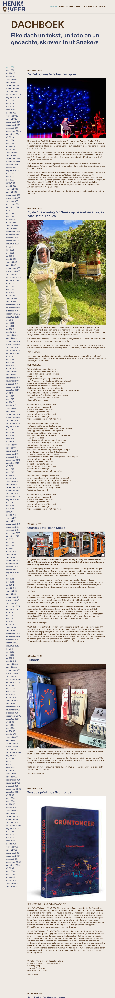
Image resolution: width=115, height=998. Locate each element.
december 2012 (13, 560)
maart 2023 (11, 186)
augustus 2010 (12, 646)
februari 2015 (12, 481)
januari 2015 (11, 484)
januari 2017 (11, 411)
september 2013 (13, 533)
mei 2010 (10, 655)
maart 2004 (11, 880)
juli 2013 (9, 539)
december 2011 (12, 597)
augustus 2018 (12, 353)
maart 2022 (11, 222)
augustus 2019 (12, 317)
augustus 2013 (12, 536)
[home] (14, 6)
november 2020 (13, 271)
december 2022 (13, 195)
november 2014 (13, 490)
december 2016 (13, 414)
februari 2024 (12, 152)
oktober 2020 (12, 274)
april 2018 (10, 365)
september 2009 (13, 679)
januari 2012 (11, 594)
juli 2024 (10, 137)
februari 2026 (12, 79)
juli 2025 (10, 100)
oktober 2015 (12, 457)
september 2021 (13, 241)
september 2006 (13, 789)
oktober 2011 (11, 603)
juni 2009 (10, 688)
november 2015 (13, 454)
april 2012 (10, 585)
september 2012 (13, 570)
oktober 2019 (12, 311)
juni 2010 (10, 652)
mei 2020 (10, 289)
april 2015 (10, 475)
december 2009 (13, 670)
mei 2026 (10, 70)
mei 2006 (10, 801)
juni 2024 (10, 140)
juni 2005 (10, 835)
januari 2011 (11, 630)
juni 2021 (10, 250)
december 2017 (13, 378)
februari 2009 (12, 701)
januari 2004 (11, 886)
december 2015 (13, 451)
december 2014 (13, 487)
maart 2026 (11, 76)
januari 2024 (11, 155)
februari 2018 (12, 372)
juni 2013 (10, 542)
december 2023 (13, 158)
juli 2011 (9, 612)
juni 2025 (10, 104)
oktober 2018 (12, 347)
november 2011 (12, 600)
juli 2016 (9, 429)
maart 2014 (11, 515)
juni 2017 (10, 396)
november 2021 (13, 235)
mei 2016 (10, 436)
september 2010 (13, 643)
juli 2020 (10, 283)
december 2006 (13, 780)
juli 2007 (10, 758)
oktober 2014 (12, 493)
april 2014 (10, 512)
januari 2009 (11, 704)
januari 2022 (11, 228)
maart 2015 (11, 478)
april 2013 (10, 548)
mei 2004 (10, 874)
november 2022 (13, 198)
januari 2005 (11, 850)
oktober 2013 (12, 530)
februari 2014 (12, 518)
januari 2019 (11, 338)
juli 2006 (10, 795)
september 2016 (13, 423)
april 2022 (10, 219)
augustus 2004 (13, 865)
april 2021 (10, 256)
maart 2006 (11, 807)
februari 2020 (12, 298)
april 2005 (10, 841)
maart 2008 (11, 734)
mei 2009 (10, 691)
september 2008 (13, 716)
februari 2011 (11, 627)
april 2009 (10, 694)
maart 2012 (11, 588)
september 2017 (13, 387)
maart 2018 (11, 369)
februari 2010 (12, 664)
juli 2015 (9, 466)
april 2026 (10, 73)
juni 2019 (10, 323)
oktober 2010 (12, 640)
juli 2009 (10, 685)
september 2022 (13, 204)
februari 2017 (12, 408)
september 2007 (13, 752)
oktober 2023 (12, 164)
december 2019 (13, 305)
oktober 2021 (12, 238)
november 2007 (13, 746)
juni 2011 (9, 615)
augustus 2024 (12, 134)
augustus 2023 (12, 171)
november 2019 (13, 308)
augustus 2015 (12, 463)
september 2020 (13, 277)
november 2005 (13, 819)
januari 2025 (11, 119)
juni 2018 (10, 359)
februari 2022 (12, 225)
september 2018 (13, 350)
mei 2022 (10, 216)
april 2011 (10, 621)
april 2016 (10, 439)
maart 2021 (11, 259)
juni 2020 (10, 286)
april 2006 (10, 804)
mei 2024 (10, 143)
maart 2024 (11, 149)
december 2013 (13, 524)
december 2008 (13, 707)
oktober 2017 (12, 384)
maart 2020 (11, 295)
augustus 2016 (12, 426)
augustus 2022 (12, 207)
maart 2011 (10, 624)
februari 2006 (12, 810)
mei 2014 (10, 509)
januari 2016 (11, 448)
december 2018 (13, 341)
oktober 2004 (12, 859)
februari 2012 (12, 591)
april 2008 (10, 731)
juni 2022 (10, 213)
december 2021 (13, 231)
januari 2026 (11, 82)
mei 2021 (10, 253)
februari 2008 (12, 737)
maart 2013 (11, 551)
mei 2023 (10, 180)
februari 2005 (12, 847)
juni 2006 (10, 798)
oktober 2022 (12, 201)
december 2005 (13, 816)
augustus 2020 (13, 280)
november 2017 (13, 381)
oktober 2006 (12, 786)
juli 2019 (9, 320)
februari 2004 (12, 883)
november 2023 (13, 161)
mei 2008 (10, 728)
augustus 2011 (12, 609)
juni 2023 (10, 177)
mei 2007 (10, 764)
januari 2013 (11, 557)
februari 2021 (12, 262)
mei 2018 (10, 362)
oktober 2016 (12, 420)
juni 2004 (10, 871)
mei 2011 (9, 618)
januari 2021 (11, 265)
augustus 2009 (13, 682)
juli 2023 (10, 174)
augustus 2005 (13, 828)
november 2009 (13, 673)
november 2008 (13, 710)
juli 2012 (9, 576)
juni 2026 (10, 67)
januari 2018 (11, 375)
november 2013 (13, 527)
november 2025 (13, 88)
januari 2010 (11, 667)
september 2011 (13, 606)
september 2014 (13, 496)
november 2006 (13, 783)
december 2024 (13, 122)
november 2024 (13, 125)
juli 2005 (10, 831)
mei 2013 (10, 545)
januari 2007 (11, 777)
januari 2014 (11, 521)
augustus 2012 (12, 573)
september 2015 (13, 460)
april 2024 (10, 146)
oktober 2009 (12, 676)
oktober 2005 (12, 822)
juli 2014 (9, 503)
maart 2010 (11, 661)
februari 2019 (12, 335)
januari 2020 (11, 302)
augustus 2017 (12, 390)
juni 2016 (10, 432)
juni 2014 (10, 506)
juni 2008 (10, 725)
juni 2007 (10, 761)
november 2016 (13, 417)
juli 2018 (9, 356)
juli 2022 (10, 210)
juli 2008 (10, 722)
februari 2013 (12, 554)
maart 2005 (11, 844)
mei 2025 (10, 107)
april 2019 (10, 329)
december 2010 (13, 634)
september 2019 (13, 314)
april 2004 (10, 877)
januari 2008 (11, 740)
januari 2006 (11, 813)
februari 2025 (12, 116)
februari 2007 (12, 774)
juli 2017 (9, 393)
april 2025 (10, 110)
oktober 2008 (12, 713)
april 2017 (10, 402)
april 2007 (10, 768)
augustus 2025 (12, 97)
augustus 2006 (13, 792)
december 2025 (13, 85)
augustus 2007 (13, 755)
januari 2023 (11, 192)
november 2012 (13, 563)
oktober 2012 (12, 566)
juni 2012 (10, 579)
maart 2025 (11, 113)
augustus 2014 (12, 499)
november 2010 (13, 637)
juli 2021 (9, 247)
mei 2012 (10, 582)
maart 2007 (11, 771)
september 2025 (13, 94)
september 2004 (13, 862)
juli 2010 (9, 649)
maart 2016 (11, 442)
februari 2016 (12, 445)
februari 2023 (12, 189)
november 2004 (13, 856)
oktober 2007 (12, 749)
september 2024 (13, 131)
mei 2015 (10, 472)
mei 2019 (10, 326)
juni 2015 (10, 469)
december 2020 (13, 268)
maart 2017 (11, 405)
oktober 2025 (12, 91)
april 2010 (10, 658)
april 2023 (10, 183)
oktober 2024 (12, 128)
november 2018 (13, 344)
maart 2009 (11, 697)
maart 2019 (11, 332)
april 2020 (10, 292)
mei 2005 (10, 838)
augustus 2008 (13, 719)
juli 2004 (10, 868)
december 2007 (13, 743)
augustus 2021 (12, 244)
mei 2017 (10, 399)
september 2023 (13, 168)
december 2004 (13, 853)
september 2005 (13, 825)
